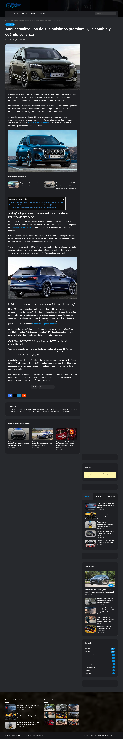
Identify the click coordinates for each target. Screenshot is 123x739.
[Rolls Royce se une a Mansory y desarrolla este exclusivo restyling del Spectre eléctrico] (18, 434)
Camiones (33, 13)
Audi (34, 387)
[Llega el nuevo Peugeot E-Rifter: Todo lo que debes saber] (13, 184)
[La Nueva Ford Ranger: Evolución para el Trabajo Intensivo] (73, 715)
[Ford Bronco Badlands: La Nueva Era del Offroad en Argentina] (61, 722)
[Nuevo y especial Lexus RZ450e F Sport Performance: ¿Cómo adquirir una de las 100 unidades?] (49, 184)
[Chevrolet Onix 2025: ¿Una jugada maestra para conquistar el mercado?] (100, 579)
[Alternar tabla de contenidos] (61, 199)
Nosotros (86, 735)
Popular (87, 496)
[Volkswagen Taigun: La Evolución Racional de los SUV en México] (90, 629)
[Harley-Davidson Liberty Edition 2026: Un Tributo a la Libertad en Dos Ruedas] (90, 619)
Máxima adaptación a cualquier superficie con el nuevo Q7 (31, 205)
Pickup (9, 13)
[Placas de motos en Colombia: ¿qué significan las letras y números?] (90, 524)
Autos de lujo (14, 20)
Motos (24, 13)
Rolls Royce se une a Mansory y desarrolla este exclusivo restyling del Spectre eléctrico (18, 443)
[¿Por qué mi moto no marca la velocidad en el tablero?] (90, 543)
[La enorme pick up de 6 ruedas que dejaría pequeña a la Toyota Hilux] (90, 515)
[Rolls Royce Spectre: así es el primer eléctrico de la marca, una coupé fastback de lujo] (42, 434)
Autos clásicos (90, 667)
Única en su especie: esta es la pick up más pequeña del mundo (105, 533)
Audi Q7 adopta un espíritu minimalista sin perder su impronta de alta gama (37, 202)
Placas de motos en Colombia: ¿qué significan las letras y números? (105, 524)
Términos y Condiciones (97, 735)
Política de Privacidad (111, 735)
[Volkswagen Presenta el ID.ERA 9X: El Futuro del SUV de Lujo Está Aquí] (90, 610)
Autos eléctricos (91, 655)
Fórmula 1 (89, 673)
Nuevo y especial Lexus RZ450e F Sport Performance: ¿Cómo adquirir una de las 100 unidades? (66, 185)
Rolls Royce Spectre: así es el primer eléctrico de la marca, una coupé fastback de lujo (42, 443)
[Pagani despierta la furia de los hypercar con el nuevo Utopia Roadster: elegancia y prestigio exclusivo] (66, 434)
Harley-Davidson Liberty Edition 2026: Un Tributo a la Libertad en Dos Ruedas (105, 619)
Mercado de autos (47, 387)
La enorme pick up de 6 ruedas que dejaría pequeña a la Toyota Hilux (105, 515)
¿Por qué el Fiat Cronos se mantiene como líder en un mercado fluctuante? (105, 600)
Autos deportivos (91, 664)
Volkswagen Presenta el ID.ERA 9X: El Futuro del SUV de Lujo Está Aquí (105, 610)
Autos (16, 13)
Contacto (42, 13)
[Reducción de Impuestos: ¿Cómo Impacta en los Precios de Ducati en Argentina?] (49, 722)
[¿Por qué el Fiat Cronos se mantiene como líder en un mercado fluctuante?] (90, 601)
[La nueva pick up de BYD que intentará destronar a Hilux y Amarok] (90, 506)
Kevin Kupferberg (11, 40)
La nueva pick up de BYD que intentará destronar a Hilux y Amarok (105, 505)
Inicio (7, 20)
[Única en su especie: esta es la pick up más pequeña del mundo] (90, 533)
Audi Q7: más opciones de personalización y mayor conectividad (33, 207)
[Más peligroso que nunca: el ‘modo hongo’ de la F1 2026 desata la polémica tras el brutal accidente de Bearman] (73, 722)
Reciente (98, 496)
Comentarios (111, 496)
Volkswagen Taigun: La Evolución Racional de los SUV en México (105, 628)
